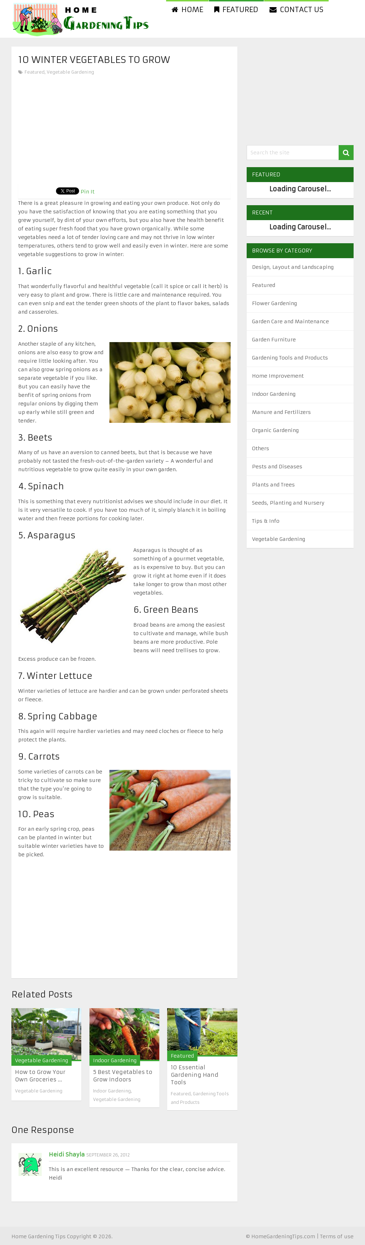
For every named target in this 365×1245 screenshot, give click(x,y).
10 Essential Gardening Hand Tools (195, 1075)
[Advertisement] (124, 130)
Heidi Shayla (67, 1154)
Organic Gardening (275, 430)
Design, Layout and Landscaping (293, 267)
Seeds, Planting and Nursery (288, 503)
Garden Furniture (274, 339)
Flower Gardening (274, 303)
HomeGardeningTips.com (283, 1236)
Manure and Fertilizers (281, 412)
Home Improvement (278, 376)
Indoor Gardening (115, 1060)
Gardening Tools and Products (290, 358)
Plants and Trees (273, 484)
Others (260, 448)
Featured (236, 9)
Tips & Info (265, 521)
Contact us (296, 9)
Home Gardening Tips (38, 1236)
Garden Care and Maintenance (290, 321)
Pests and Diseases (277, 466)
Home (187, 9)
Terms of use (337, 1236)
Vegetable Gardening (70, 72)
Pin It (87, 191)
